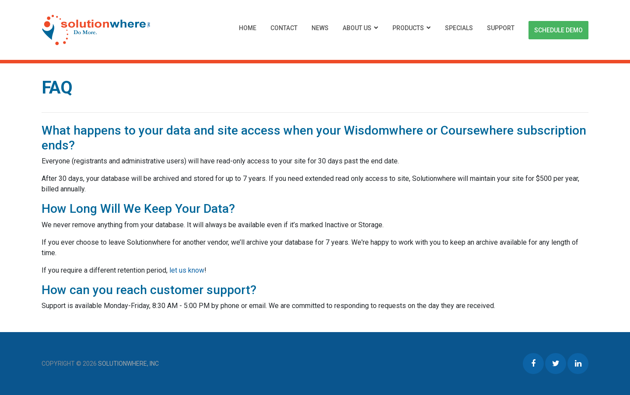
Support (500, 27)
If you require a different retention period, (105, 270)
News (320, 27)
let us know (186, 270)
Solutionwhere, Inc (128, 363)
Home (247, 27)
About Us (357, 27)
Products (408, 27)
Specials (459, 27)
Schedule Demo (558, 30)
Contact (284, 27)
